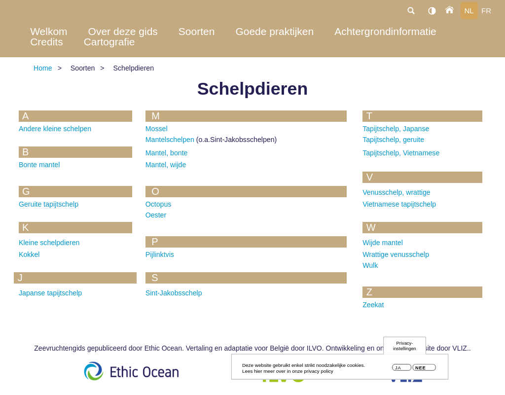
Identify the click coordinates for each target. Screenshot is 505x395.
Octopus (158, 204)
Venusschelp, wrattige (396, 192)
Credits (46, 41)
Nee (420, 369)
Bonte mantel (39, 165)
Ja (398, 369)
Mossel (156, 129)
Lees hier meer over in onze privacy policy (287, 372)
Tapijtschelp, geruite (393, 140)
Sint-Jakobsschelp (173, 293)
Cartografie (109, 41)
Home (43, 68)
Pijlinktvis (159, 254)
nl (468, 10)
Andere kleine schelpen (55, 129)
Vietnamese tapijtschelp (399, 204)
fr (486, 10)
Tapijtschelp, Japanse (395, 129)
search (410, 10)
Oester (155, 215)
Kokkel (29, 254)
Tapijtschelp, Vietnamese (400, 153)
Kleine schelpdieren (49, 243)
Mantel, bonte (166, 153)
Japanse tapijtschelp (50, 293)
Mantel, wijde (165, 165)
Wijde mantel (382, 243)
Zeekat (373, 305)
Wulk (370, 265)
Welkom (48, 31)
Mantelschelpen (169, 140)
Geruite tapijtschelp (48, 204)
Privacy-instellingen (404, 347)
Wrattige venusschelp (395, 254)
